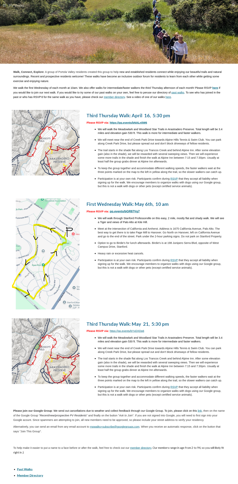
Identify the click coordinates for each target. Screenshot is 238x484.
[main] (119, 84)
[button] (4, 5)
